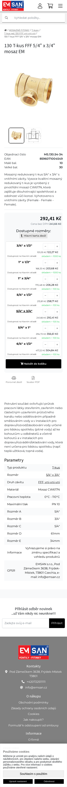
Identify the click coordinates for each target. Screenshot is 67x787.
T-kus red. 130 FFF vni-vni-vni (20, 33)
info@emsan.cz (36, 687)
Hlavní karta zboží (33, 235)
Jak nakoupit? (33, 719)
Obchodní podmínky (33, 702)
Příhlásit (57, 623)
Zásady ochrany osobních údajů (33, 708)
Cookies (33, 714)
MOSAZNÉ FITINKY (19, 30)
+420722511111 (36, 681)
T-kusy (35, 30)
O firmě (33, 739)
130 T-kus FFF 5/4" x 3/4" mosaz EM (22, 36)
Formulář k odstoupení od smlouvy (33, 725)
